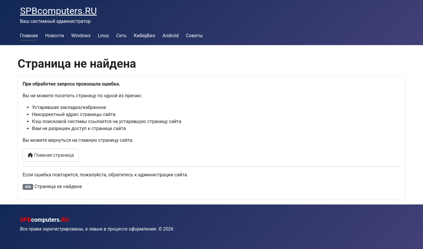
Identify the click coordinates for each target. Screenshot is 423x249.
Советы (194, 35)
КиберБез (144, 35)
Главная (29, 35)
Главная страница (51, 155)
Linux (103, 35)
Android (170, 35)
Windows (80, 35)
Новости (54, 35)
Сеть (121, 35)
